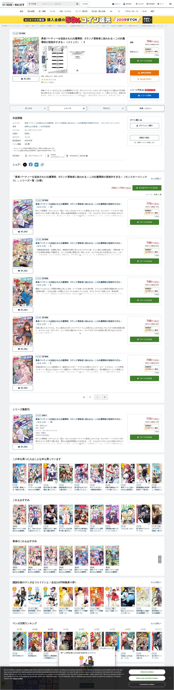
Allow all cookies (147, 672)
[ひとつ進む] (97, 397)
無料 (152, 11)
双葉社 (27, 133)
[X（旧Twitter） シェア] (25, 164)
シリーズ (74, 108)
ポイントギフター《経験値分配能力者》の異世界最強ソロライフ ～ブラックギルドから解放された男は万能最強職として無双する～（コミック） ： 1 (96, 489)
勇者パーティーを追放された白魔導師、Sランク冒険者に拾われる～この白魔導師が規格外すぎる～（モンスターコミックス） (72, 123)
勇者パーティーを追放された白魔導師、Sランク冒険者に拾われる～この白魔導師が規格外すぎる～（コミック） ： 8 (79, 283)
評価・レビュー (146, 108)
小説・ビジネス (65, 11)
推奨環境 (84, 156)
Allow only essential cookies (147, 678)
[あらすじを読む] (83, 93)
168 (27, 144)
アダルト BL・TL (131, 11)
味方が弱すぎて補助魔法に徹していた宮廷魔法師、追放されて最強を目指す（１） (50, 489)
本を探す (85, 4)
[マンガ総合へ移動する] (26, 26)
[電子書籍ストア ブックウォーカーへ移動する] (11, 26)
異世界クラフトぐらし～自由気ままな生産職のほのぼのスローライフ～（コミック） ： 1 (158, 489)
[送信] (77, 4)
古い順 (149, 195)
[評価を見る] (48, 80)
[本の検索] (34, 4)
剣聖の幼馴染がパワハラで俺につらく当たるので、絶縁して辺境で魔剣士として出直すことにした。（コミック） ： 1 (111, 489)
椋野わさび (49, 76)
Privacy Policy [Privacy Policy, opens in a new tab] (18, 678)
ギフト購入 (136, 120)
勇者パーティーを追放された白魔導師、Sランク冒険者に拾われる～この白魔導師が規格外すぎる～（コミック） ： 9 (79, 244)
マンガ (52, 11)
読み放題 (31, 11)
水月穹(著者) (45, 126)
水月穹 (60, 76)
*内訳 (157, 55)
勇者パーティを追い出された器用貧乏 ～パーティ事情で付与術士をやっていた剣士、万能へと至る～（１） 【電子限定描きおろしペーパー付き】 (127, 489)
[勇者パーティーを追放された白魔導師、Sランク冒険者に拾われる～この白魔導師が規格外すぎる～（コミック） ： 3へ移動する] (134, 26)
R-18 (144, 11)
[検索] (77, 4)
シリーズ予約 (137, 90)
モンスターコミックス (33, 130)
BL (111, 11)
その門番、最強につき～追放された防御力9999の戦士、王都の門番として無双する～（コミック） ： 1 (19, 489)
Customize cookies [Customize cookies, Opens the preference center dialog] (147, 684)
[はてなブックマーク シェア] (36, 164)
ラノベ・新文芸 (81, 11)
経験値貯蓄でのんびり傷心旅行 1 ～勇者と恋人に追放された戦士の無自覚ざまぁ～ (65, 489)
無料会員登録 (144, 73)
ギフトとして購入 (144, 126)
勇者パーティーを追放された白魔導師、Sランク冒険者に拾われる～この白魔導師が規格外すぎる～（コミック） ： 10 (79, 205)
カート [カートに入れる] (144, 222)
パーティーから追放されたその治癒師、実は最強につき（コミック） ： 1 (34, 489)
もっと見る (156, 179)
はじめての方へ (144, 79)
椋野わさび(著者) (31, 126)
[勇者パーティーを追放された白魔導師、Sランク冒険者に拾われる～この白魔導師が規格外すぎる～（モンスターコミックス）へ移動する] (66, 26)
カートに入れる (144, 61)
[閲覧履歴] (150, 3)
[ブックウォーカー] (13, 3)
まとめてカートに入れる (147, 188)
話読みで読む (144, 138)
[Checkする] (37, 73)
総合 (21, 11)
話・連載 (42, 11)
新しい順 (157, 195)
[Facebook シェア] (30, 164)
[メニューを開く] (170, 4)
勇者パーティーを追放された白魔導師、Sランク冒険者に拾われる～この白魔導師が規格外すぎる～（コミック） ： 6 (79, 361)
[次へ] (43, 59)
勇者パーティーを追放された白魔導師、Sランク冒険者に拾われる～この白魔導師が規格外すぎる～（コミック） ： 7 (79, 322)
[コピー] (42, 164)
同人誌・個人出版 (98, 11)
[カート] (161, 3)
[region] (87, 678)
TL (119, 11)
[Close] (170, 678)
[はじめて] (139, 3)
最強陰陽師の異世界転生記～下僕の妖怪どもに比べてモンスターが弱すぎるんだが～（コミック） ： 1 (143, 489)
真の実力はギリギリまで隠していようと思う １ (80, 489)
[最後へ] (105, 397)
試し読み (26, 79)
